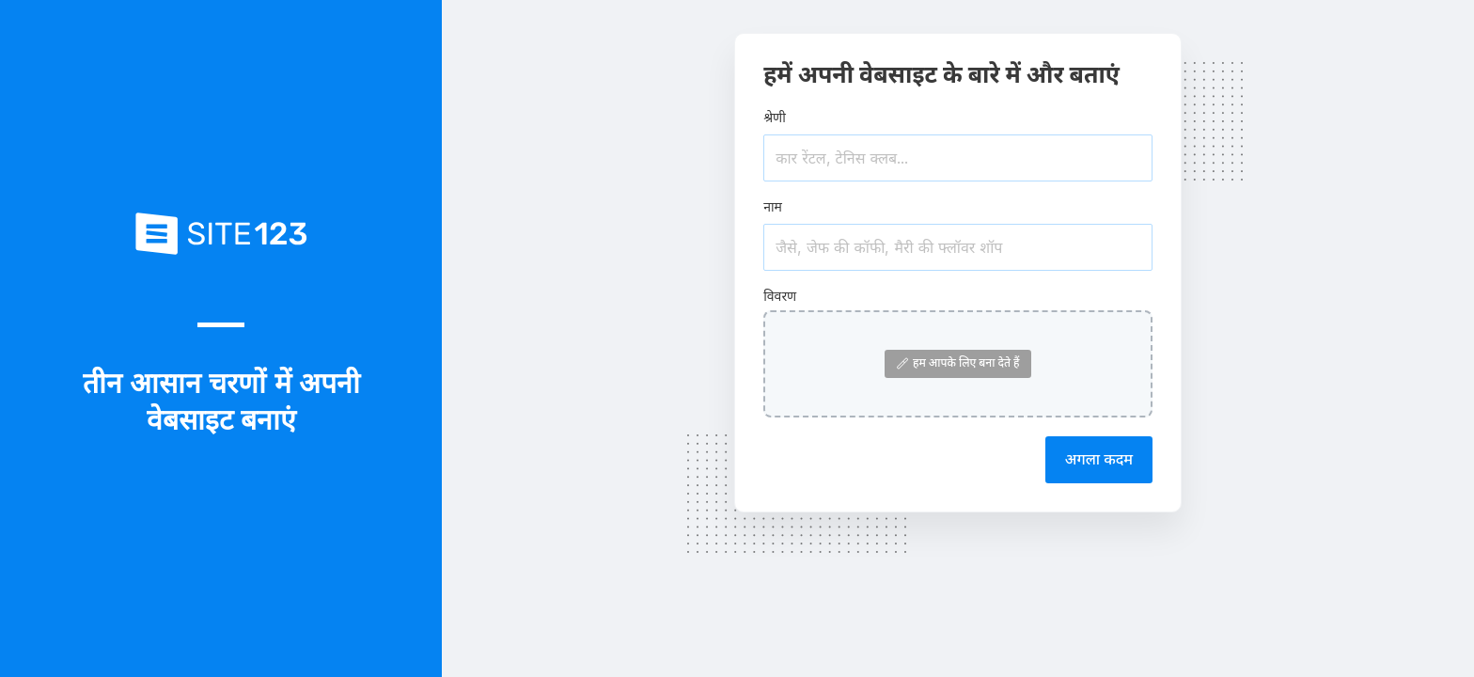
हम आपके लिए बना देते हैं (958, 362)
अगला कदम (1099, 458)
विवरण (779, 296)
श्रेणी (774, 117)
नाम (772, 206)
